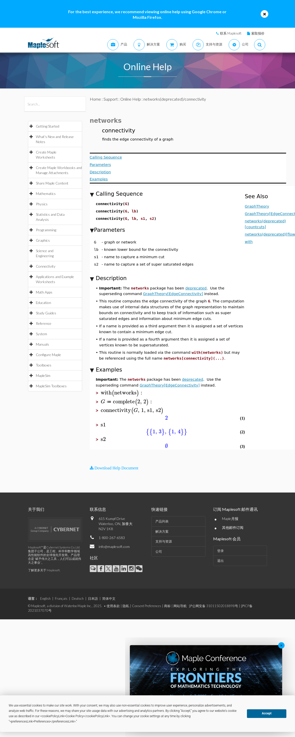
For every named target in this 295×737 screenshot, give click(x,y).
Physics (42, 204)
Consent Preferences (146, 606)
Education (43, 302)
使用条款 (113, 606)
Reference (43, 323)
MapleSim (43, 375)
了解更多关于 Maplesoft (44, 570)
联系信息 (98, 509)
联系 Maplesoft (230, 33)
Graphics (43, 240)
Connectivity (45, 266)
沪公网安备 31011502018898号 (213, 606)
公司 (158, 551)
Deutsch (78, 598)
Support (111, 99)
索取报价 (257, 33)
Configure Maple (48, 354)
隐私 (126, 606)
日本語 (93, 598)
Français (61, 598)
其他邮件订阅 (232, 527)
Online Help (130, 99)
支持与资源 (163, 541)
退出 (220, 561)
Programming (46, 230)
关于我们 (36, 509)
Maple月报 (230, 518)
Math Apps (44, 292)
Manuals (42, 344)
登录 (220, 551)
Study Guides (46, 313)
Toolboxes (43, 365)
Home (95, 99)
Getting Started (47, 126)
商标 (167, 606)
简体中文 (108, 598)
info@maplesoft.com (114, 546)
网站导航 (180, 606)
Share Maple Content (52, 183)
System (41, 334)
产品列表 (162, 521)
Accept (267, 713)
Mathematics (46, 193)
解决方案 (162, 531)
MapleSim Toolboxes (51, 386)
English (45, 598)
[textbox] (122, 392)
